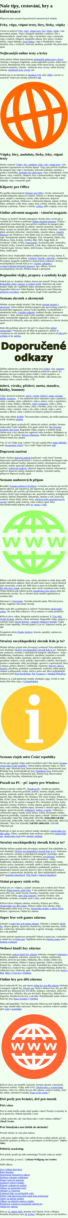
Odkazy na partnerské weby (13, 1188)
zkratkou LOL (34, 75)
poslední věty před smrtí (30, 172)
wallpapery (30, 810)
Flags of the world (38, 1092)
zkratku (19, 419)
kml (45, 504)
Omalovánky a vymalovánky (49, 1087)
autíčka (17, 336)
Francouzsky (31, 242)
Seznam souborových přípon (23, 486)
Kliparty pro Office (34, 193)
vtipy (47, 679)
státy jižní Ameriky (27, 895)
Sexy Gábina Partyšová (11, 1169)
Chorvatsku (17, 601)
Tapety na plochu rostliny (12, 1198)
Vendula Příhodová (56, 674)
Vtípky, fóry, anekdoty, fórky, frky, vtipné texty (38, 164)
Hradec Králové (25, 632)
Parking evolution (8, 942)
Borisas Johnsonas (30, 435)
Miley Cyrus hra (13, 973)
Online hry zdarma (9, 1206)
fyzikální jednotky (26, 312)
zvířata (39, 206)
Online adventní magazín (44, 221)
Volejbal (34, 999)
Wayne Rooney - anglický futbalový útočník (36, 622)
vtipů (7, 1009)
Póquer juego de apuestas (12, 1180)
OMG (50, 75)
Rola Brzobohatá (23, 674)
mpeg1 (37, 504)
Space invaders (20, 999)
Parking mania (53, 939)
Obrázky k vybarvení (10, 1190)
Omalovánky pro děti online (13, 906)
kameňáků (17, 1009)
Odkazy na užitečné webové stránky (17, 1201)
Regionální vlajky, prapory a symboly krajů (20, 284)
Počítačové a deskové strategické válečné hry (21, 1204)
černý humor (29, 41)
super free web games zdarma (25, 923)
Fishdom (27, 973)
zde (39, 77)
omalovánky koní (12, 836)
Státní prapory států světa (19, 890)
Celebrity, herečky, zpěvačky (41, 258)
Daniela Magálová (47, 875)
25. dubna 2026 (15, 1211)
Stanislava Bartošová (15, 875)
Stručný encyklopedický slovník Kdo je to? (35, 650)
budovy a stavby (43, 810)
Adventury (62, 954)
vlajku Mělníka (59, 442)
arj (32, 504)
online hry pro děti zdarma (46, 985)
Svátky (46, 369)
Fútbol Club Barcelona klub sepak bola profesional (24, 1196)
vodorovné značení (17, 468)
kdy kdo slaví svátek (9, 588)
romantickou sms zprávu (44, 591)
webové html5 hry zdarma (24, 954)
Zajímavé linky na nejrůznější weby (17, 1193)
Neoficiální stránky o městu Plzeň (47, 908)
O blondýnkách (31, 681)
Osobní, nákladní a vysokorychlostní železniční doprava (26, 264)
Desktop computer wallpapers (14, 1177)
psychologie (49, 856)
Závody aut (28, 988)
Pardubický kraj (43, 771)
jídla (60, 333)
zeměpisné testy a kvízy (19, 70)
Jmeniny (60, 369)
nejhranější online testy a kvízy (48, 59)
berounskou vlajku (14, 445)
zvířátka (4, 336)
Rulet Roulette (7, 1172)
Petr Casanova (38, 674)
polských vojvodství (9, 292)
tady (54, 445)
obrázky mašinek (34, 836)
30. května (30, 1214)
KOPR (20, 417)
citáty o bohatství (40, 404)
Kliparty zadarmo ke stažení (13, 1185)
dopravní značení (22, 457)
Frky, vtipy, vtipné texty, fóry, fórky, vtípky (38, 31)
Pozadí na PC (33, 789)
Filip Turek (31, 875)
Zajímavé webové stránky (12, 1182)
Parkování (20, 939)
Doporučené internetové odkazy (15, 1175)
